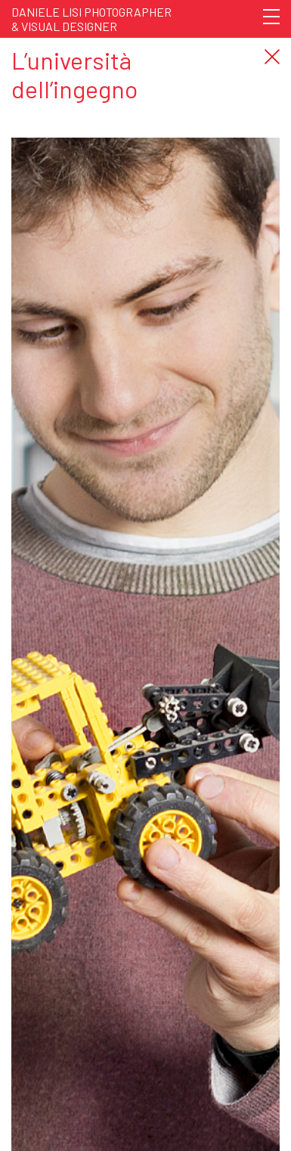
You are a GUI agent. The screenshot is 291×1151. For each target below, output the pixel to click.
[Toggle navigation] (271, 16)
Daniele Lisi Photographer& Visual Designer (91, 19)
